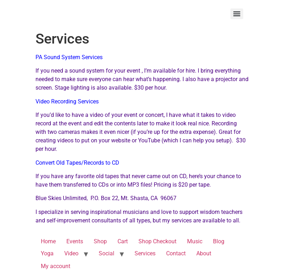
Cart (123, 241)
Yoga (47, 253)
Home (48, 241)
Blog (218, 241)
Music (194, 241)
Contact (176, 253)
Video (71, 253)
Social (106, 253)
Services (145, 253)
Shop (100, 241)
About (203, 253)
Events (74, 241)
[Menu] (236, 13)
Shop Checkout (157, 241)
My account (55, 266)
